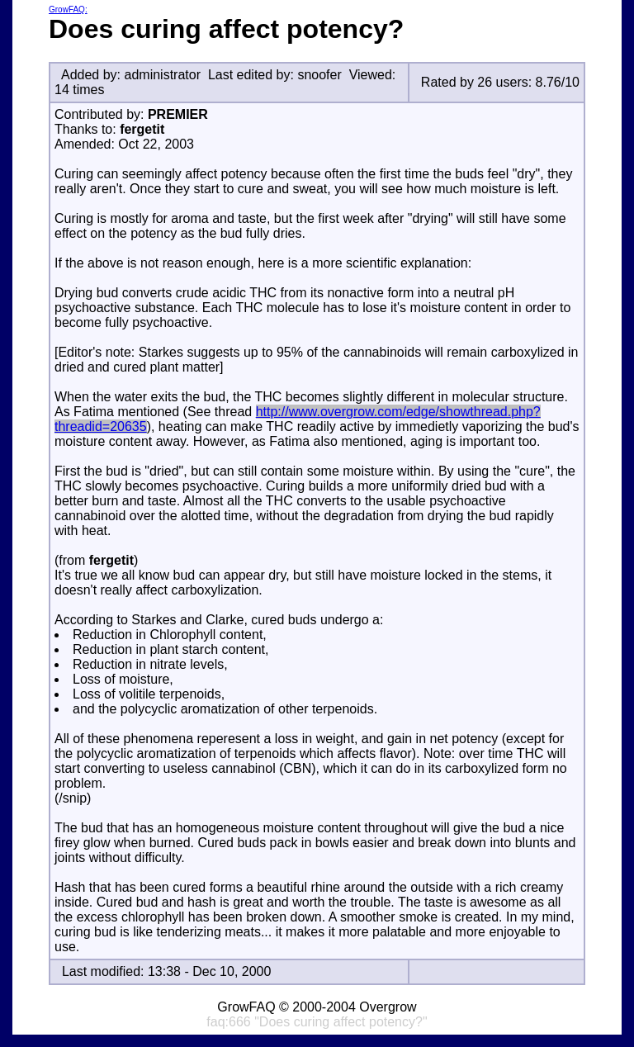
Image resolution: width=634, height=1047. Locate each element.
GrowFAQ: (68, 9)
